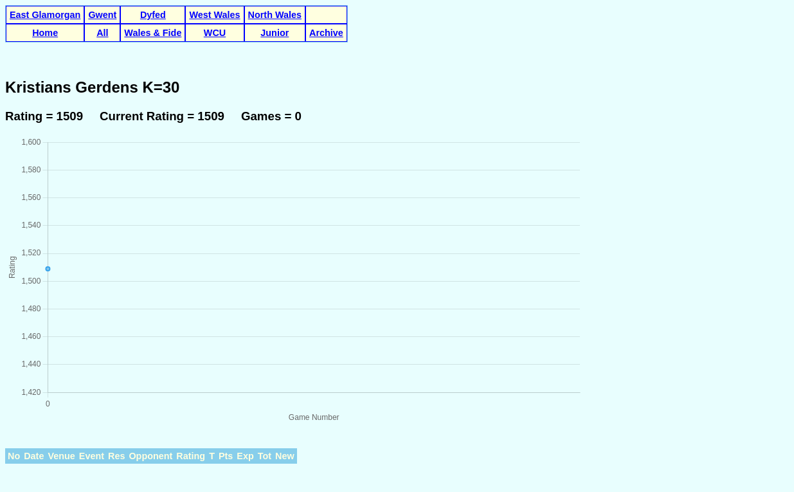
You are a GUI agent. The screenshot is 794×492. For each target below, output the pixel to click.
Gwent (102, 15)
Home (45, 33)
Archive (326, 33)
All (102, 33)
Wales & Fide (152, 33)
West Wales (214, 15)
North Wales (275, 15)
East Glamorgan (45, 15)
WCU (215, 33)
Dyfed (153, 15)
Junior (274, 33)
